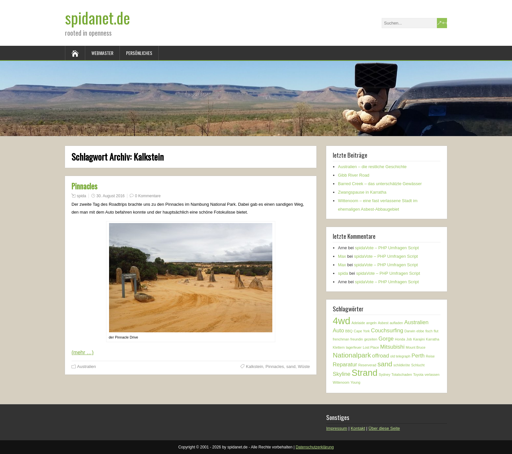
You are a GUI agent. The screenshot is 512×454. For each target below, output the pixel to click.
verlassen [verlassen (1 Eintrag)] (432, 374)
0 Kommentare (148, 196)
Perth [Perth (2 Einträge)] (417, 356)
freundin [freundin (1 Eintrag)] (356, 339)
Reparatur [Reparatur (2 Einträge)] (345, 364)
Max (342, 256)
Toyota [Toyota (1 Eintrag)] (418, 374)
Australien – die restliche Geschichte (372, 166)
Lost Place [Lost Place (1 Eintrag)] (371, 347)
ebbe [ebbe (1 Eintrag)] (420, 331)
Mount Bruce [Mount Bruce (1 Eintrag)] (415, 347)
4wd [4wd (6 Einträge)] (341, 320)
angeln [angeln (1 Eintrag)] (371, 323)
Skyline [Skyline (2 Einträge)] (341, 374)
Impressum (336, 428)
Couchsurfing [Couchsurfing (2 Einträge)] (387, 330)
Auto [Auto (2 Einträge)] (338, 330)
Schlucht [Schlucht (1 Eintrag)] (417, 365)
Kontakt (358, 428)
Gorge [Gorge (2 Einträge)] (386, 339)
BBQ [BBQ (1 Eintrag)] (349, 331)
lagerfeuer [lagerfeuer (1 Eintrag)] (353, 347)
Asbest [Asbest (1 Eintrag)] (383, 323)
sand (291, 366)
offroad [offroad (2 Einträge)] (380, 356)
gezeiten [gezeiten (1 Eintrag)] (370, 339)
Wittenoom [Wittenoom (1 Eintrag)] (341, 382)
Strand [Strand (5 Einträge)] (364, 373)
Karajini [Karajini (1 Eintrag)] (419, 339)
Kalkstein (254, 366)
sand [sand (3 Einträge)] (384, 364)
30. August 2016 (110, 196)
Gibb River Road (353, 175)
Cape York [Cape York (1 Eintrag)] (362, 331)
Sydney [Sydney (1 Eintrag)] (385, 374)
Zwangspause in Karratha (362, 192)
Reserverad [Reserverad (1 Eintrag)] (367, 365)
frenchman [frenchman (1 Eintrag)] (341, 339)
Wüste (304, 366)
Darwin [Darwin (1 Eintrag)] (410, 331)
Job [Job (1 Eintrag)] (409, 339)
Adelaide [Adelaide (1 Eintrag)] (358, 323)
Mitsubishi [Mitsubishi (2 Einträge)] (392, 347)
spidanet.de (97, 17)
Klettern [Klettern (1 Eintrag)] (339, 347)
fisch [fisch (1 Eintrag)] (429, 331)
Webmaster (102, 52)
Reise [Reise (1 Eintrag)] (430, 356)
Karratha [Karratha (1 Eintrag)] (432, 339)
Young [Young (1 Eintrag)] (355, 382)
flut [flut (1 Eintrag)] (436, 331)
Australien (86, 366)
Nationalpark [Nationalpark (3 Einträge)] (352, 355)
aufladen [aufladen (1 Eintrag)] (396, 323)
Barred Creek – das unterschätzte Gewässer (380, 183)
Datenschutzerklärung (315, 447)
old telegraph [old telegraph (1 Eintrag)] (400, 356)
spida (81, 196)
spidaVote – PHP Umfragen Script (387, 247)
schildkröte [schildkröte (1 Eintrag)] (401, 365)
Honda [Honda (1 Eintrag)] (400, 339)
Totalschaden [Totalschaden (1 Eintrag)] (402, 374)
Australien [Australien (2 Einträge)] (416, 322)
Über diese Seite (384, 428)
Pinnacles (84, 186)
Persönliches (139, 52)
